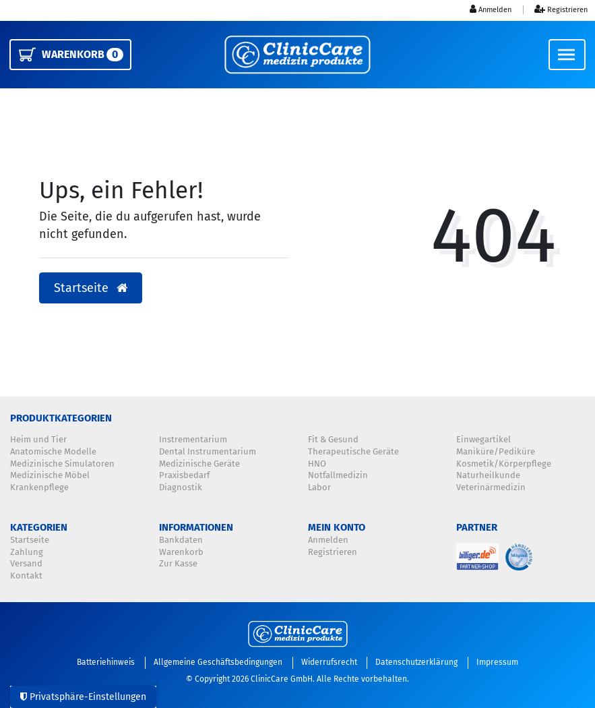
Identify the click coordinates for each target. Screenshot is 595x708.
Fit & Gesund (333, 439)
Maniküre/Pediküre (495, 451)
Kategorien (38, 527)
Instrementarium (193, 439)
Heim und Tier (38, 439)
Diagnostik (180, 487)
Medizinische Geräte (199, 464)
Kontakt (26, 575)
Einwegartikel (483, 439)
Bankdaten (181, 540)
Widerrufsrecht (329, 662)
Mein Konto (336, 527)
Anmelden (328, 540)
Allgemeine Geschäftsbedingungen (218, 662)
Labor (319, 487)
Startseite (29, 540)
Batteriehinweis (106, 662)
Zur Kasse (178, 563)
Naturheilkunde (488, 475)
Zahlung (26, 552)
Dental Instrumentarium (207, 451)
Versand (26, 563)
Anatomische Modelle (53, 451)
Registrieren (332, 552)
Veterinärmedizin (491, 487)
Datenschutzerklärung (416, 662)
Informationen (196, 527)
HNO (317, 464)
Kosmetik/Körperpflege (503, 464)
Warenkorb (181, 552)
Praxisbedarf (184, 475)
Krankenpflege (39, 487)
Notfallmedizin (338, 475)
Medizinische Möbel (50, 475)
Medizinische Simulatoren (62, 464)
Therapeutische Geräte (353, 451)
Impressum (497, 662)
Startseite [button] (90, 288)
